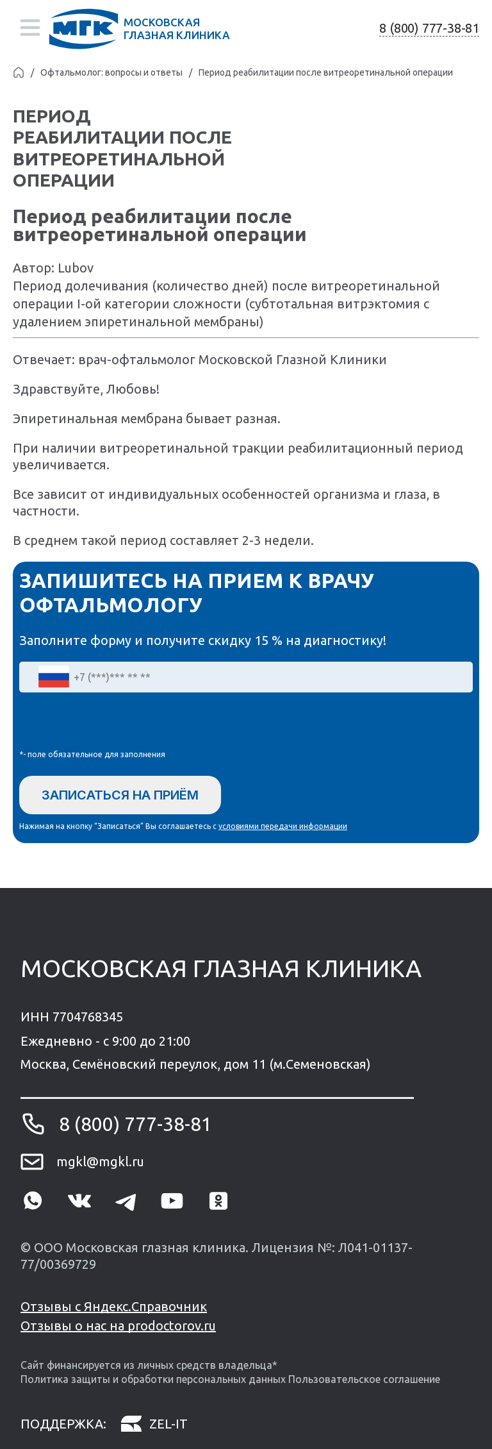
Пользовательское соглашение (364, 1379)
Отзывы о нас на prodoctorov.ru (118, 1325)
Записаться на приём (120, 795)
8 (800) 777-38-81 (429, 28)
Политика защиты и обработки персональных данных (153, 1379)
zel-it (154, 1424)
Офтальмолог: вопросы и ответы (111, 72)
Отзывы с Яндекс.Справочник (113, 1306)
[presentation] (116, 724)
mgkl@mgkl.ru (100, 1161)
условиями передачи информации (282, 826)
